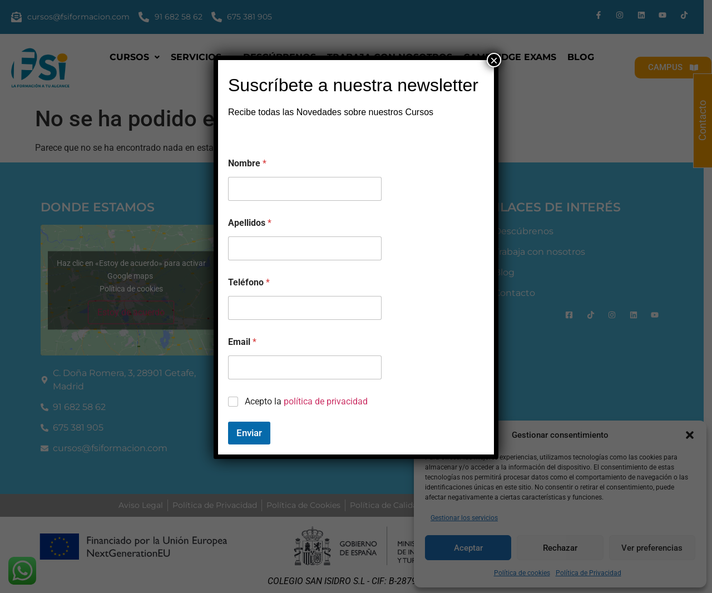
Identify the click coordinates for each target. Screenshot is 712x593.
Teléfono (249, 282)
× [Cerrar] (494, 60)
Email (242, 342)
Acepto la (306, 401)
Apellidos (249, 223)
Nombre (247, 163)
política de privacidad (326, 401)
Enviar (249, 432)
